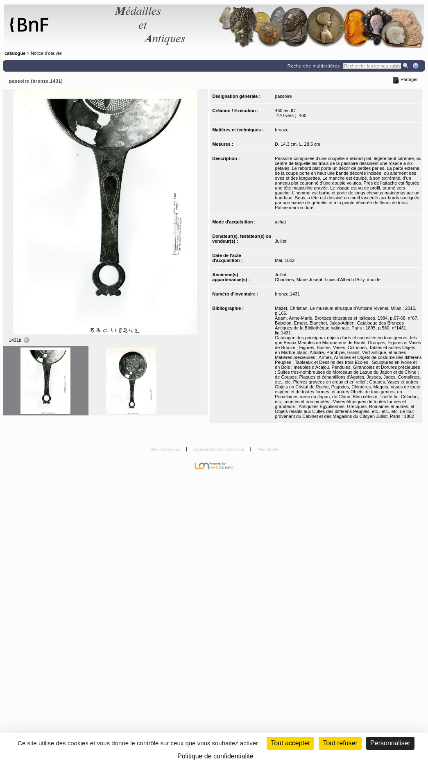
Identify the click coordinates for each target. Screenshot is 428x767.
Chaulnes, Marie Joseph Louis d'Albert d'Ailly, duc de (327, 279)
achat (280, 221)
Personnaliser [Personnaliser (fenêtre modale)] (390, 743)
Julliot (280, 241)
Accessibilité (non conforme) (219, 449)
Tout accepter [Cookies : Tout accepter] (290, 743)
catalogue (15, 53)
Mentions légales (165, 449)
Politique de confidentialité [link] (215, 756)
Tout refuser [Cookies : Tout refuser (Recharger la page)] (340, 743)
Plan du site (268, 449)
